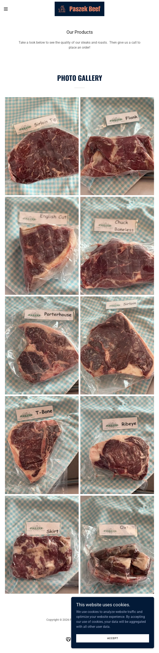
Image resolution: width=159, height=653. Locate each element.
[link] (79, 9)
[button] (13, 9)
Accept (112, 638)
